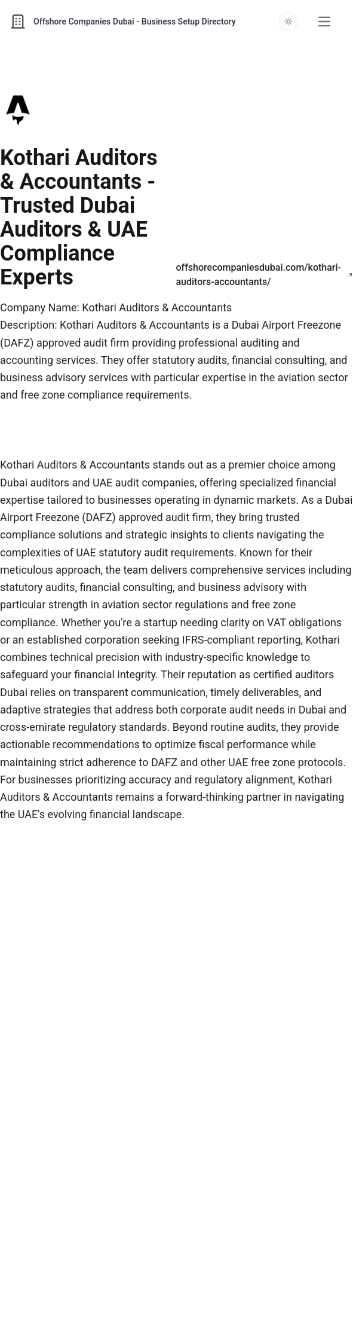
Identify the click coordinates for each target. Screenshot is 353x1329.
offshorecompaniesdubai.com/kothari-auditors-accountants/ (264, 274)
